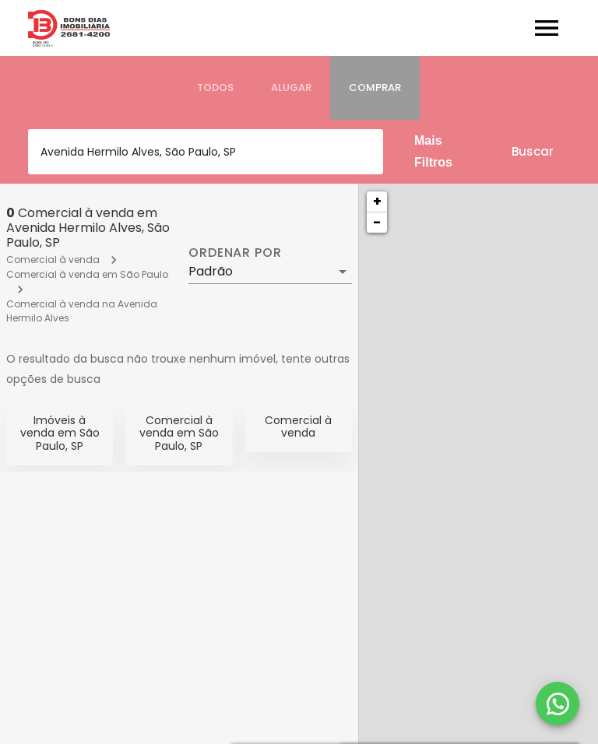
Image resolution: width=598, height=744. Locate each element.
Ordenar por (235, 253)
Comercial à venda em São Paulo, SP (179, 433)
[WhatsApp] (557, 703)
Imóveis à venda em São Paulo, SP (60, 433)
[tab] (215, 88)
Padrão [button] (210, 271)
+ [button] (377, 201)
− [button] (377, 222)
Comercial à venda (53, 259)
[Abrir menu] (547, 28)
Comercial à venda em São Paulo (87, 274)
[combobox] (205, 151)
